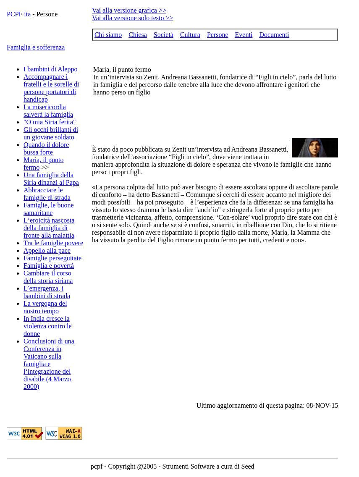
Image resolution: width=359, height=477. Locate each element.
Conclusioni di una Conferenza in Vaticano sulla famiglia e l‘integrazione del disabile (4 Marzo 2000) (49, 364)
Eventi (244, 34)
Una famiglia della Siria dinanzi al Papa (51, 178)
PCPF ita (19, 14)
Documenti (274, 34)
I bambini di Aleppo (50, 69)
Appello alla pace (47, 250)
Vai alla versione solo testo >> (132, 17)
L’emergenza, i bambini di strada (47, 292)
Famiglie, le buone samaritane (49, 209)
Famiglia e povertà (49, 265)
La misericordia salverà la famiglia (48, 110)
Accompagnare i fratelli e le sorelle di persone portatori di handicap (51, 88)
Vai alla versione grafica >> (129, 10)
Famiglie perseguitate (52, 258)
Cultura (190, 34)
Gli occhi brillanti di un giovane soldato (51, 133)
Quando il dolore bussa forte (46, 148)
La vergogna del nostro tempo (45, 307)
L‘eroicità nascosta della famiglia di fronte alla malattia (49, 228)
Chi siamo (108, 34)
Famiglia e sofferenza (36, 47)
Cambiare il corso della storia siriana (48, 277)
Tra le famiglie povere (53, 242)
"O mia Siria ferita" (50, 122)
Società (163, 34)
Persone (217, 34)
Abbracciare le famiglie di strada (47, 193)
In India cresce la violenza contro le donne (48, 326)
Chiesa (137, 34)
